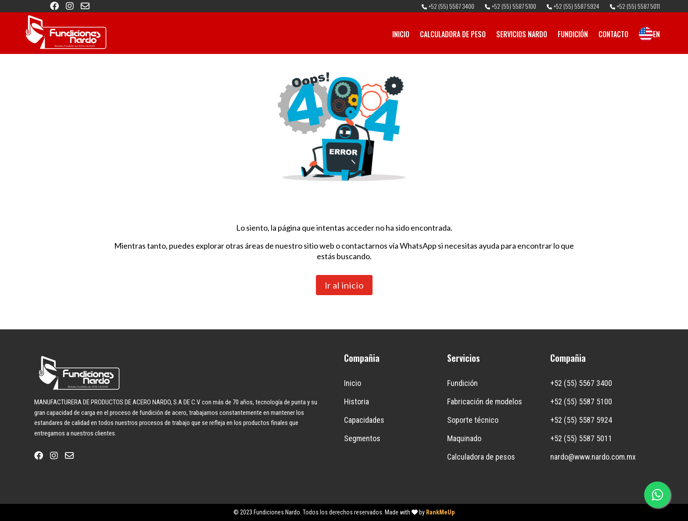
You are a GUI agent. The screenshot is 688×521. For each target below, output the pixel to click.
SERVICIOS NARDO (521, 34)
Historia (356, 401)
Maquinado (464, 438)
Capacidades (364, 420)
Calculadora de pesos (481, 456)
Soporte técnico (472, 420)
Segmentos (362, 438)
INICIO (400, 34)
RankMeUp (440, 512)
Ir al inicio (344, 285)
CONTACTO (613, 34)
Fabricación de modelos (484, 401)
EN (649, 34)
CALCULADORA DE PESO (453, 34)
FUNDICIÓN (573, 34)
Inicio (352, 383)
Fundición (462, 383)
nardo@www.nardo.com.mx (593, 456)
